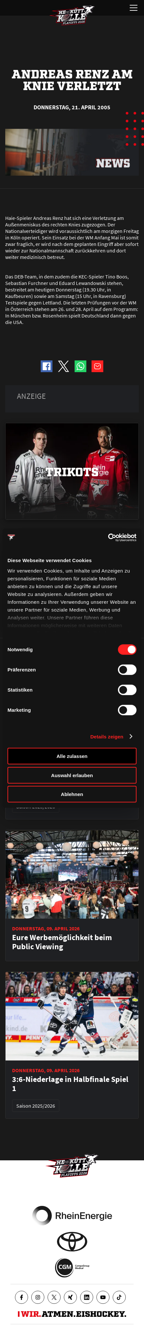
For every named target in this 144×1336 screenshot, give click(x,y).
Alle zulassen (71, 756)
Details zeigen (106, 736)
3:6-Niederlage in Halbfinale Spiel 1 (70, 1084)
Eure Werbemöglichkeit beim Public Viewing (62, 942)
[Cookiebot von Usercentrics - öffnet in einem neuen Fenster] (108, 537)
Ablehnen (72, 794)
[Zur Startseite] (72, 15)
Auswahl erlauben (72, 775)
